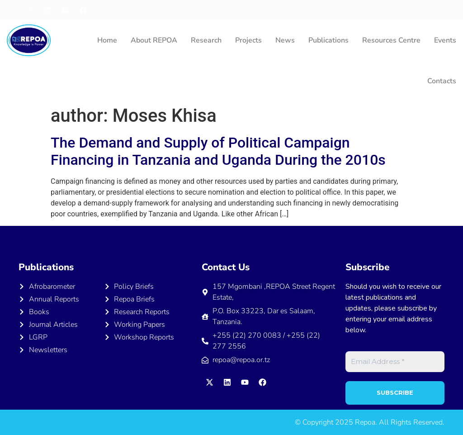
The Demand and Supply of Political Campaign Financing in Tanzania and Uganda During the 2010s (218, 151)
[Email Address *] (394, 362)
